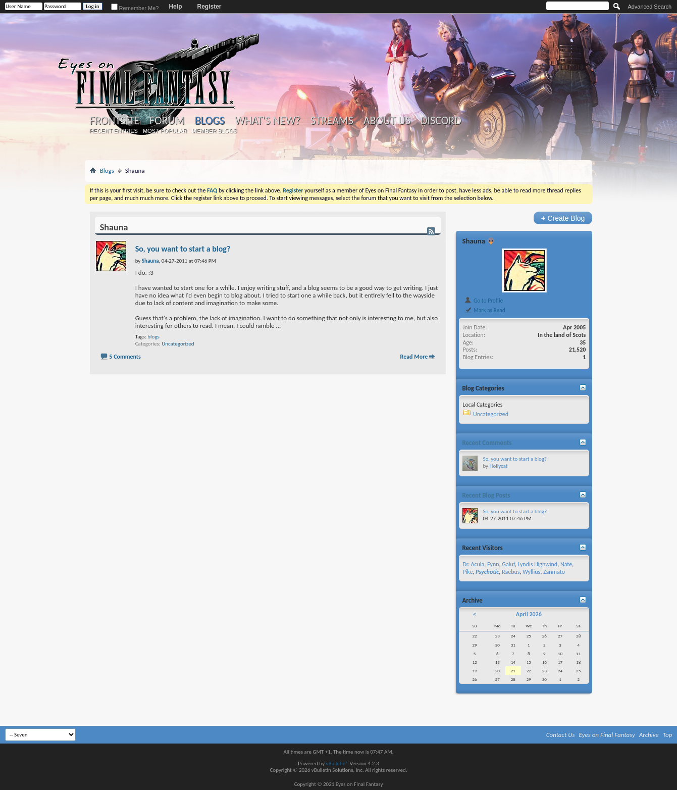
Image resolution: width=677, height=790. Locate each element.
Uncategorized (178, 343)
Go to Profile (483, 300)
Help (175, 6)
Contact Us (560, 734)
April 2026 (529, 614)
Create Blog (563, 218)
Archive (649, 734)
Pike (467, 571)
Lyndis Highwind (537, 564)
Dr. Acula (473, 564)
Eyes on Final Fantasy (607, 734)
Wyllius (531, 571)
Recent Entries (113, 131)
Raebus (511, 571)
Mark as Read (484, 310)
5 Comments (124, 356)
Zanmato (554, 571)
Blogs (210, 120)
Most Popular (165, 131)
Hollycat (499, 466)
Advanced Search (649, 7)
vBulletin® (337, 763)
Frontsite (114, 120)
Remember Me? (135, 8)
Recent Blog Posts (486, 495)
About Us (386, 120)
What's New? (267, 120)
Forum (166, 120)
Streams (331, 120)
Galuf (508, 564)
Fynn (493, 564)
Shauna (473, 240)
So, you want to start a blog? (183, 249)
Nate (566, 564)
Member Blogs (214, 131)
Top (667, 734)
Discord (441, 120)
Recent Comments (486, 443)
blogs (153, 336)
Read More (414, 356)
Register (209, 6)
